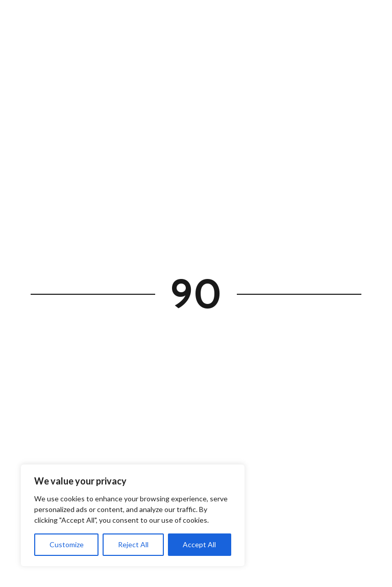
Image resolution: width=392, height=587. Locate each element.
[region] (132, 515)
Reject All (133, 544)
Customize (67, 544)
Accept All (199, 544)
